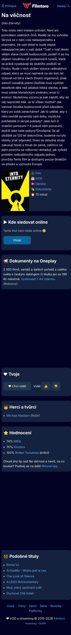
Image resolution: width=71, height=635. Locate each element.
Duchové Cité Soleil (20, 593)
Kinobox (19, 447)
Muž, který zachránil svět (24, 587)
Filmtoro (59, 618)
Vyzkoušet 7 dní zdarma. (38, 279)
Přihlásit (8, 6)
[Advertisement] (34, 328)
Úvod (11, 606)
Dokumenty (44, 189)
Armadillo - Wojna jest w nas (26, 570)
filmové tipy (50, 466)
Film (38, 173)
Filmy (22, 606)
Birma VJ (13, 565)
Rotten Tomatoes (27, 453)
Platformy (35, 611)
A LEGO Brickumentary (23, 582)
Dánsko (41, 184)
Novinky (56, 606)
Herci (33, 606)
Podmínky (31, 623)
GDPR (42, 623)
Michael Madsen (18, 415)
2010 (39, 178)
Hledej (63, 6)
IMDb (17, 441)
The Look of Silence (20, 576)
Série (43, 606)
